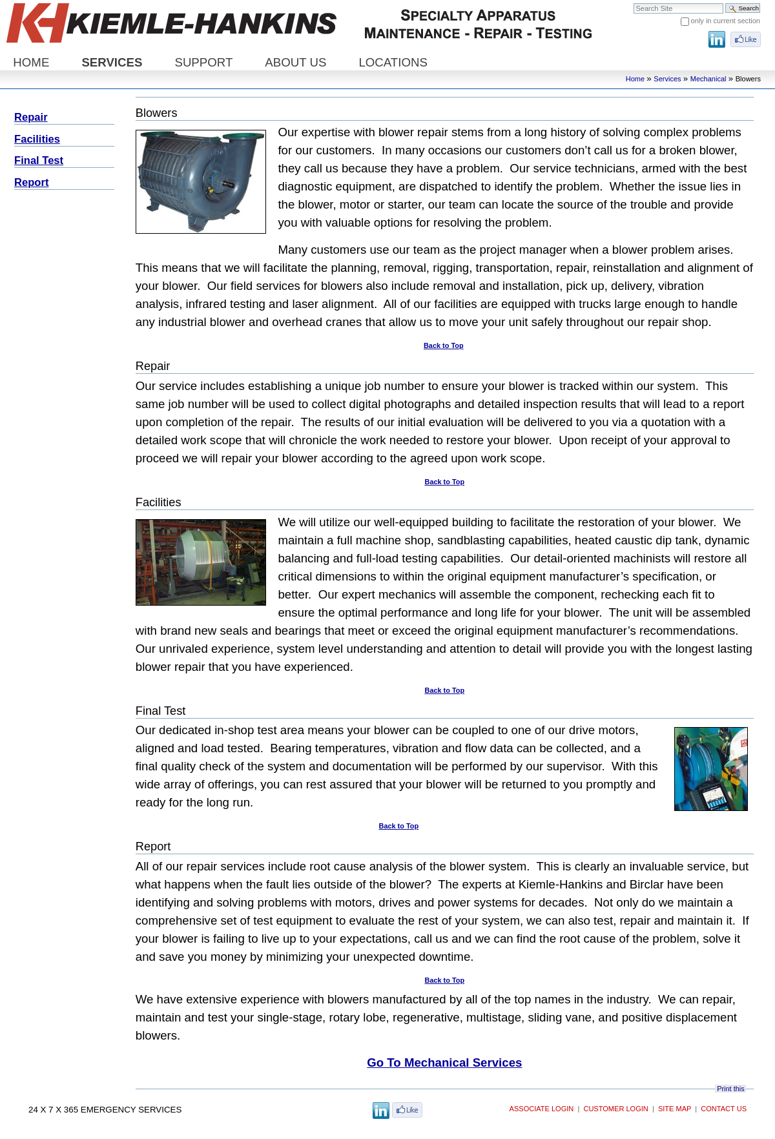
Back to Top (444, 345)
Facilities (37, 139)
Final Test (38, 160)
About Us (295, 62)
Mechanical (708, 79)
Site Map (674, 1109)
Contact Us (724, 1109)
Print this (730, 1089)
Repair (31, 117)
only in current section (725, 21)
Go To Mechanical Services (444, 1062)
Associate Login (542, 1109)
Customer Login (615, 1109)
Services (111, 62)
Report (31, 182)
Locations (392, 62)
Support (203, 62)
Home (31, 62)
